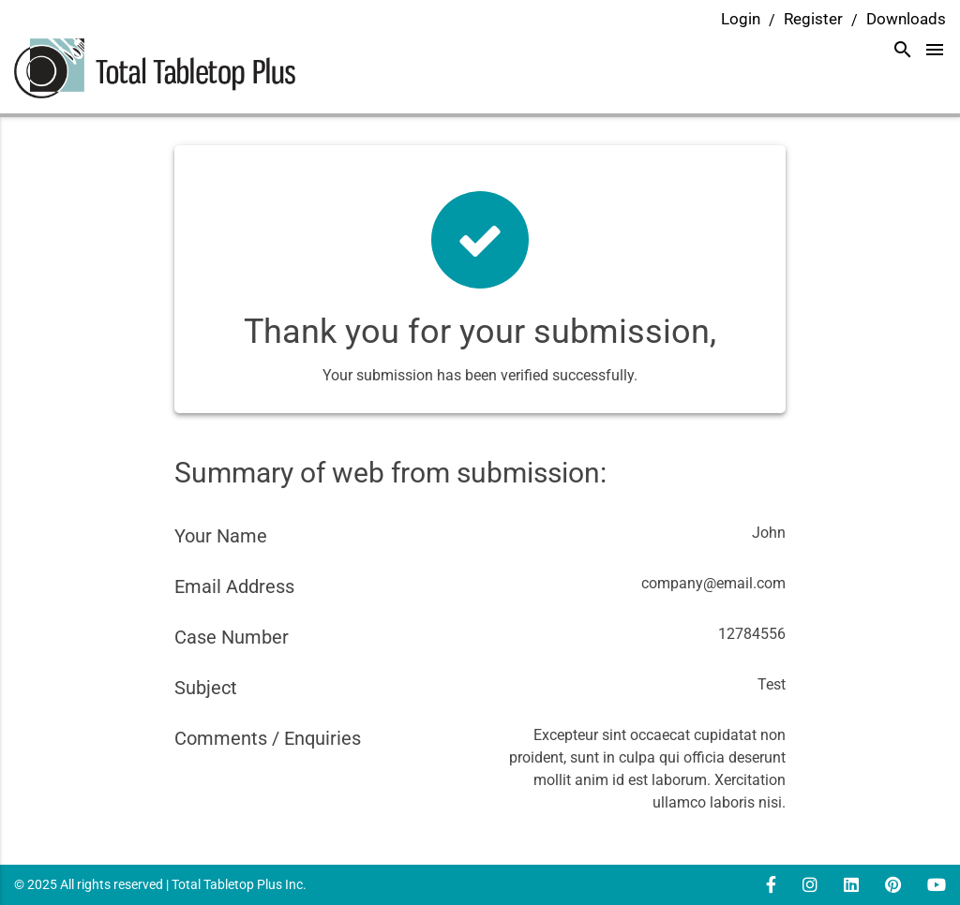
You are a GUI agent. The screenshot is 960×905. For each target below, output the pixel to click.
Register (813, 18)
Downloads (906, 18)
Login (740, 18)
